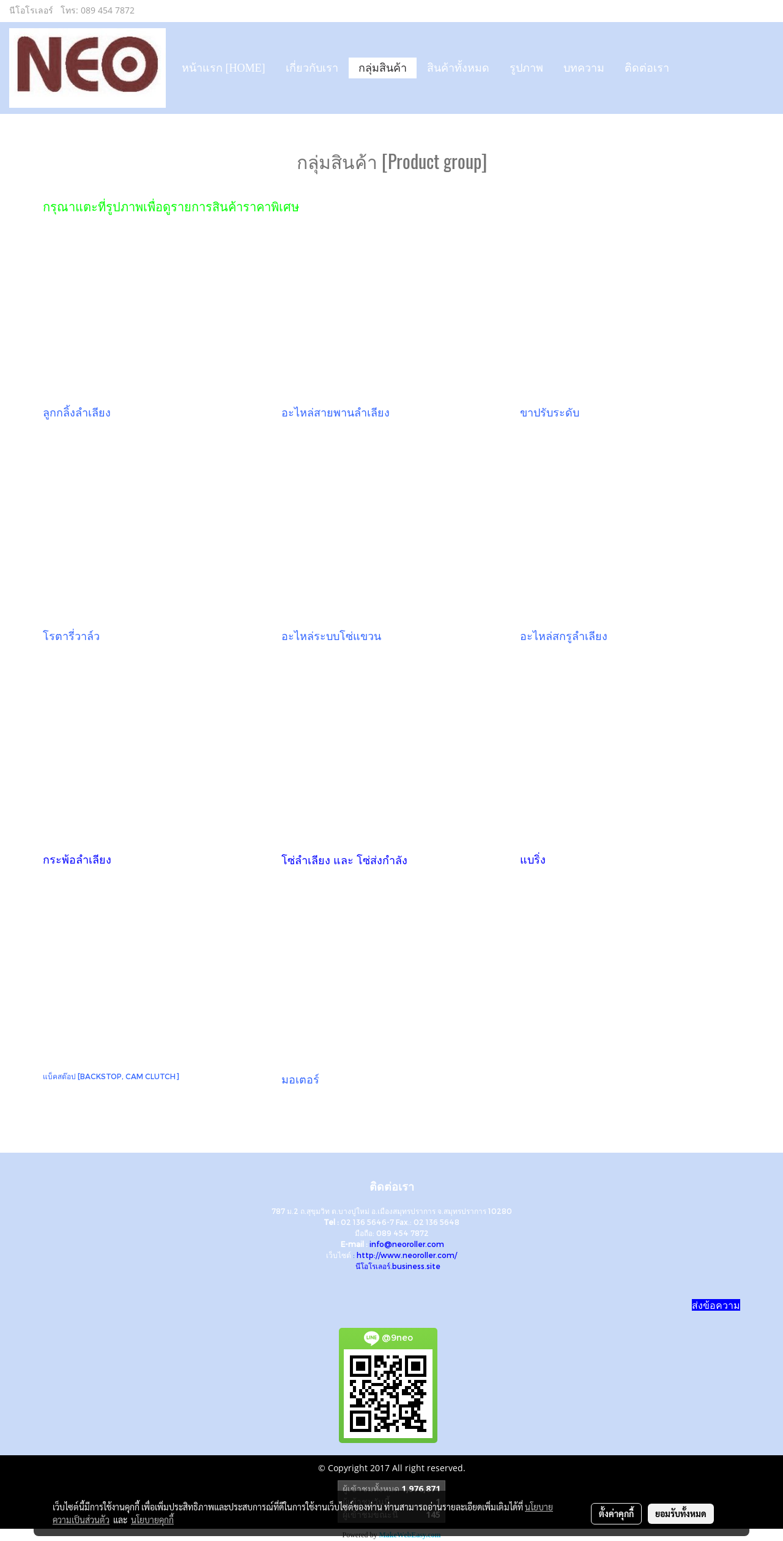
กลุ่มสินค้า (382, 68)
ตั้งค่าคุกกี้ (616, 1513)
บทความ (583, 68)
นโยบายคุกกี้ (152, 1519)
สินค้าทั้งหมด (458, 68)
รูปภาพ (526, 68)
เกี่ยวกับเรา (312, 68)
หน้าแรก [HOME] (223, 68)
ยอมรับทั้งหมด (681, 1513)
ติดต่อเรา (647, 68)
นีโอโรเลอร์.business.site (397, 1266)
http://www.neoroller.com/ (407, 1255)
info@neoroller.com (406, 1244)
